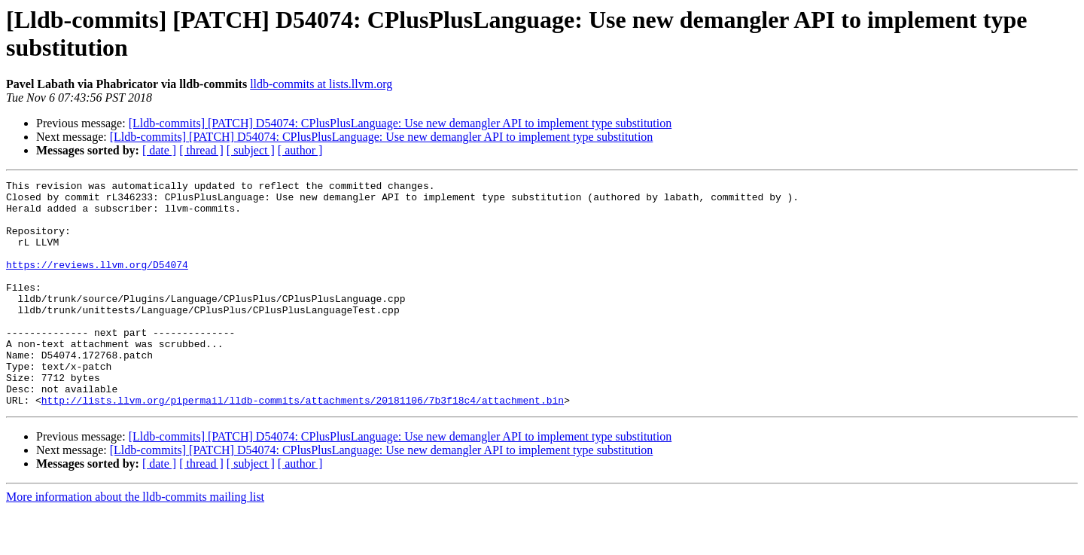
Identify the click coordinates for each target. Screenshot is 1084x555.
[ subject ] (251, 150)
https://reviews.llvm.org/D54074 (97, 282)
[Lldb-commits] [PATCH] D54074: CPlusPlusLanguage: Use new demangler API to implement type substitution (400, 123)
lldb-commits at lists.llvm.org (321, 84)
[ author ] (300, 150)
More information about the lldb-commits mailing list (135, 541)
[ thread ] (201, 150)
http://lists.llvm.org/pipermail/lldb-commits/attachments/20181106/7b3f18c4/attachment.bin (302, 445)
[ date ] (159, 150)
